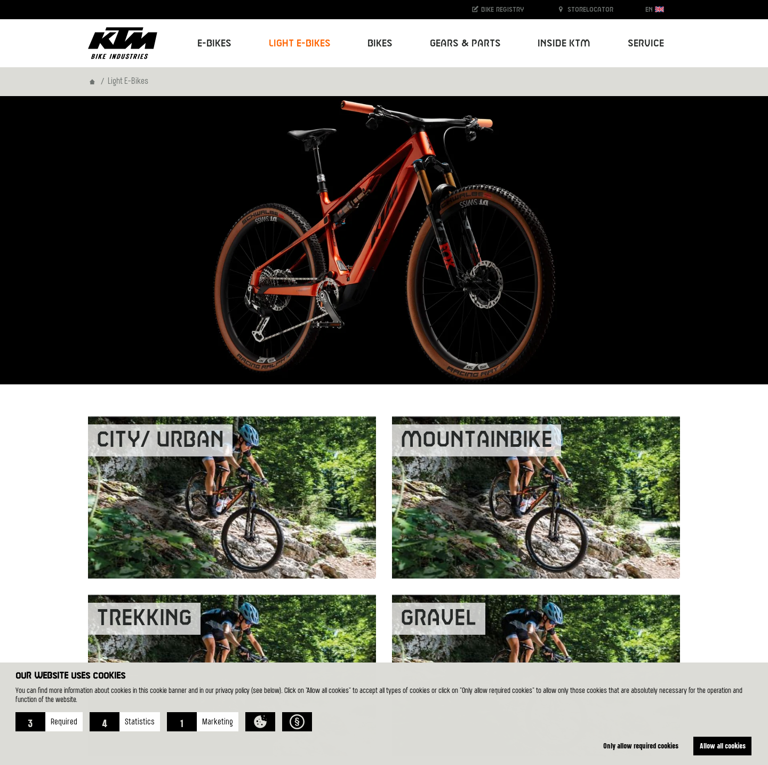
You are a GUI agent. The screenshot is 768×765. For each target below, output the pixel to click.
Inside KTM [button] (564, 44)
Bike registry (497, 9)
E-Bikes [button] (214, 44)
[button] (49, 721)
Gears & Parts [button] (465, 44)
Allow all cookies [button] (723, 745)
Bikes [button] (380, 44)
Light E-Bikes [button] (300, 44)
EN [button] (654, 9)
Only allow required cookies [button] (640, 745)
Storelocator (584, 9)
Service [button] (646, 44)
